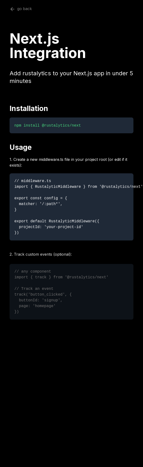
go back (21, 9)
